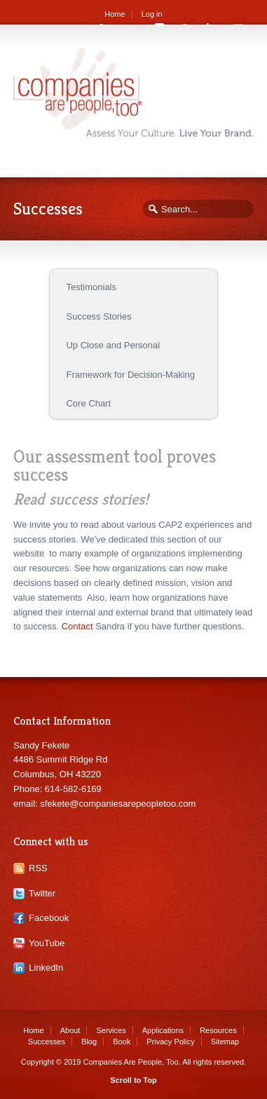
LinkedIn (46, 967)
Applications (163, 1030)
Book (121, 1041)
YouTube (46, 943)
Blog (89, 1041)
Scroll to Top (133, 1080)
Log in (152, 14)
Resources (218, 1030)
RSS (38, 868)
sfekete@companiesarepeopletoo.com (118, 803)
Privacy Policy (170, 1041)
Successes (46, 1041)
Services (110, 1030)
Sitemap (225, 1041)
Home (114, 14)
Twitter (42, 893)
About (70, 1030)
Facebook (49, 918)
